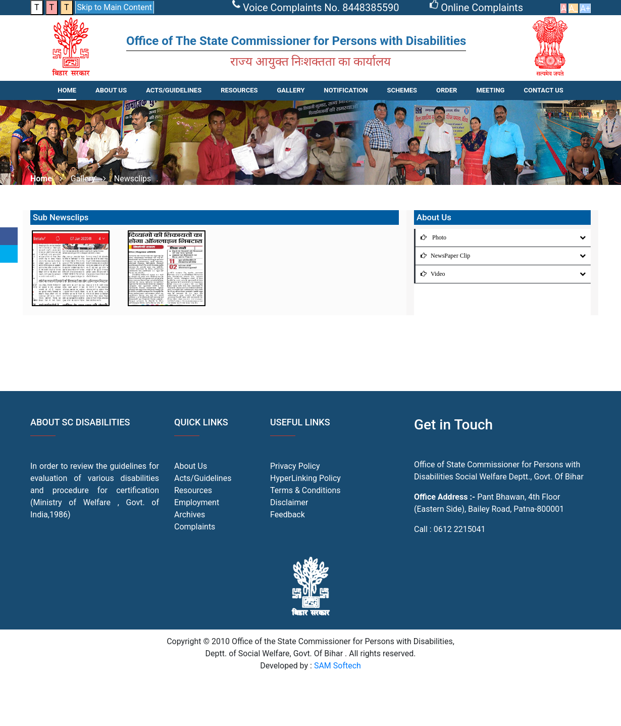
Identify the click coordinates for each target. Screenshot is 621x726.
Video (430, 273)
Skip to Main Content (114, 7)
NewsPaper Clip (443, 255)
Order (446, 90)
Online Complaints (478, 8)
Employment (196, 502)
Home (67, 90)
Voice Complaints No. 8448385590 (317, 8)
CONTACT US (543, 90)
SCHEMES (402, 90)
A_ (573, 8)
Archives (189, 514)
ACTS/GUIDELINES (173, 90)
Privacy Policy (295, 466)
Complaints (194, 526)
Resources (193, 490)
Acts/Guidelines (202, 478)
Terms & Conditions (305, 490)
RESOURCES (239, 90)
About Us (111, 90)
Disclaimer (289, 502)
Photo (431, 237)
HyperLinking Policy (305, 478)
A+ (585, 8)
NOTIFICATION (346, 90)
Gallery (290, 90)
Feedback (287, 514)
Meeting (490, 90)
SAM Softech (337, 665)
